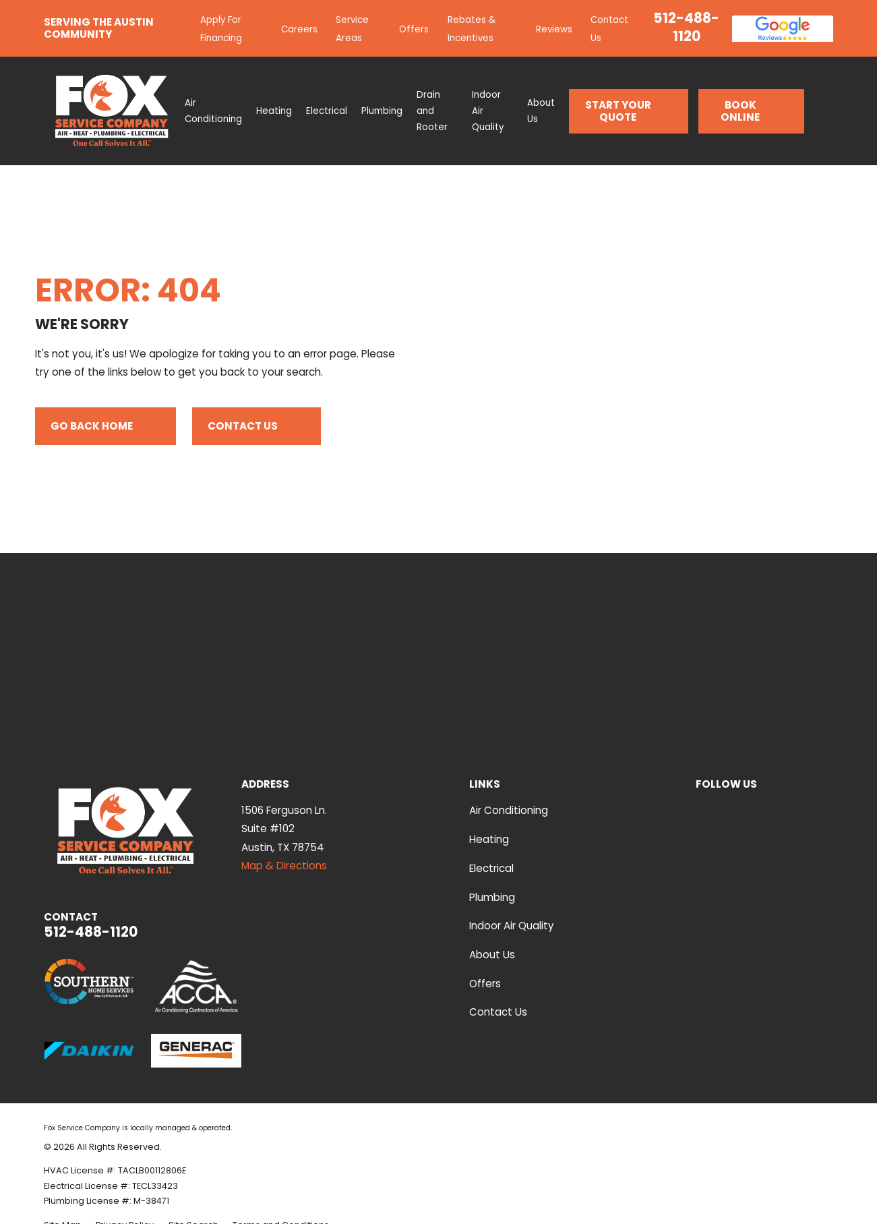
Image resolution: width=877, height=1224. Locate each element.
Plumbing (492, 897)
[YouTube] (703, 808)
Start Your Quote (629, 111)
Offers (414, 29)
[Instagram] (826, 808)
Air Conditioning (508, 810)
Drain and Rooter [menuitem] (432, 110)
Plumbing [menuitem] (381, 111)
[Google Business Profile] (795, 808)
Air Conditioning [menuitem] (213, 110)
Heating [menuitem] (274, 111)
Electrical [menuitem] (326, 111)
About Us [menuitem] (541, 110)
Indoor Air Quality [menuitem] (488, 110)
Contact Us (256, 426)
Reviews (554, 29)
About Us (492, 955)
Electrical (491, 868)
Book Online (755, 111)
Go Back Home (105, 426)
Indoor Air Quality (511, 926)
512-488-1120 (686, 27)
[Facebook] (765, 808)
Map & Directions (284, 865)
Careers (299, 29)
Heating (489, 839)
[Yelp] (734, 808)
